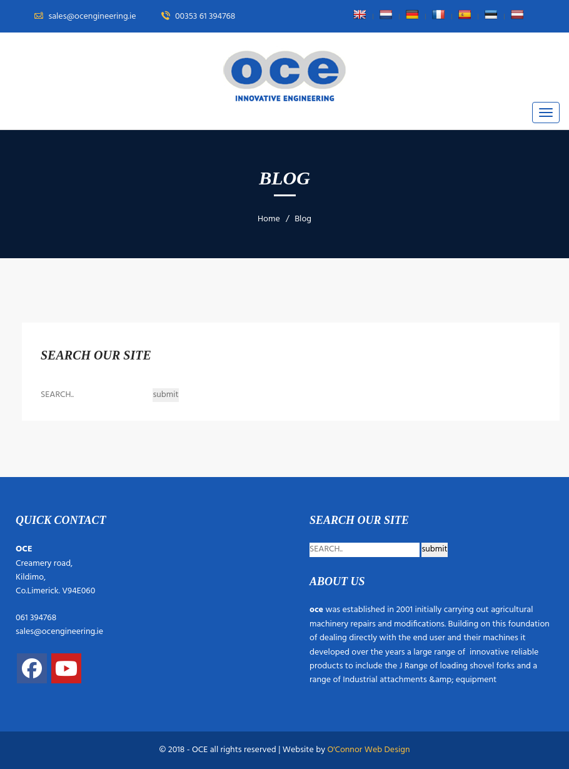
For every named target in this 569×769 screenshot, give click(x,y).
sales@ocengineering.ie (59, 632)
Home (269, 219)
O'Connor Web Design (368, 750)
